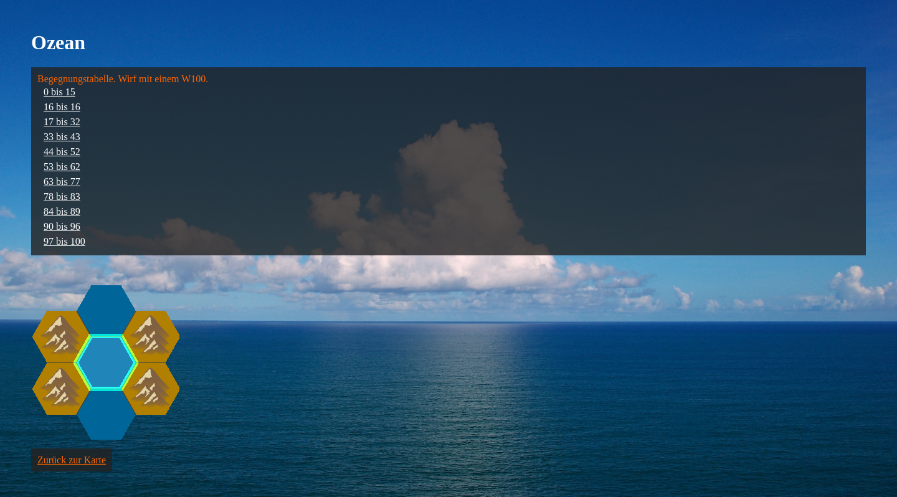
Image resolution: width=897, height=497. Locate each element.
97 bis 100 (64, 241)
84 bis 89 (62, 211)
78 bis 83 (62, 196)
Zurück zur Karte (71, 460)
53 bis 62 (62, 166)
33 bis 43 (62, 136)
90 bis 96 (62, 226)
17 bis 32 (62, 121)
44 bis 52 (62, 151)
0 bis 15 (59, 92)
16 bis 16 (62, 107)
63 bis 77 (62, 181)
